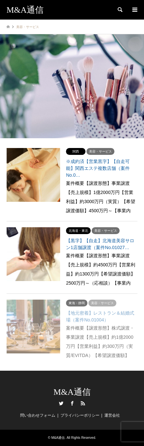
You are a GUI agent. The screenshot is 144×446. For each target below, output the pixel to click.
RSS (83, 403)
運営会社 (112, 415)
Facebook (72, 403)
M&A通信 (71, 392)
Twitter (61, 403)
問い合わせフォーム (37, 415)
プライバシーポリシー (79, 415)
